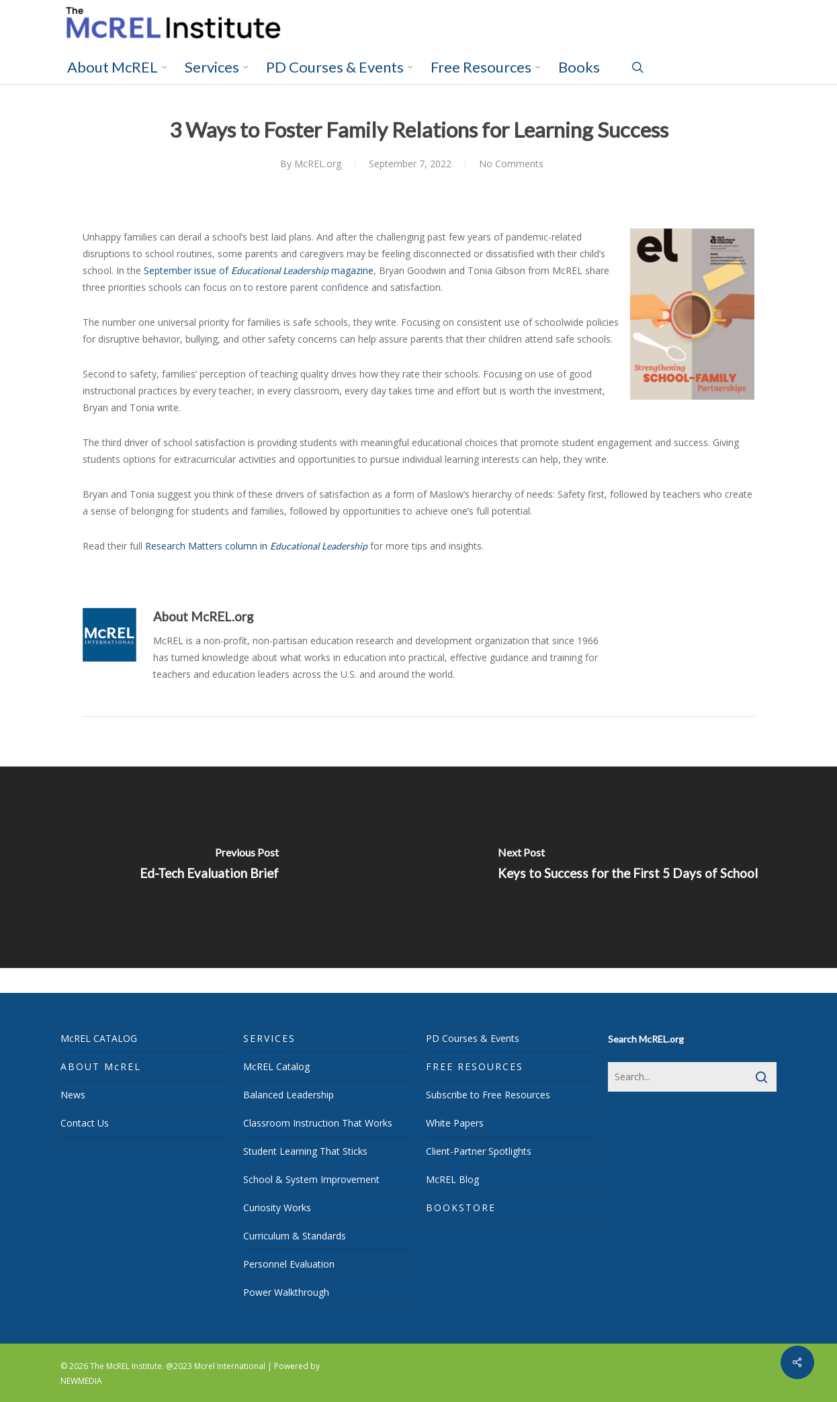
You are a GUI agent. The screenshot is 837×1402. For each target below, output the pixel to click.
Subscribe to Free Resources (488, 1094)
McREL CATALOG (98, 1038)
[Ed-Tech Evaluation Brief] (209, 867)
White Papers (455, 1122)
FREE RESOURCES (474, 1066)
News (72, 1094)
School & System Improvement (311, 1179)
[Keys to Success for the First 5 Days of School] (628, 867)
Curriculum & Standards (294, 1235)
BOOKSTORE (461, 1207)
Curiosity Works (277, 1207)
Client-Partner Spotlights (478, 1151)
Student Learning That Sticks (305, 1151)
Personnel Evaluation (289, 1264)
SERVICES (269, 1038)
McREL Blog (452, 1179)
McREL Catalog (276, 1066)
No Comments (511, 163)
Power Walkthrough (286, 1292)
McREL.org (317, 163)
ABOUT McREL (100, 1066)
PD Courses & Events (472, 1038)
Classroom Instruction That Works (317, 1122)
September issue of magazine (258, 270)
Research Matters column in (256, 545)
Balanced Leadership (288, 1094)
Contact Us (84, 1122)
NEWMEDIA (81, 1381)
